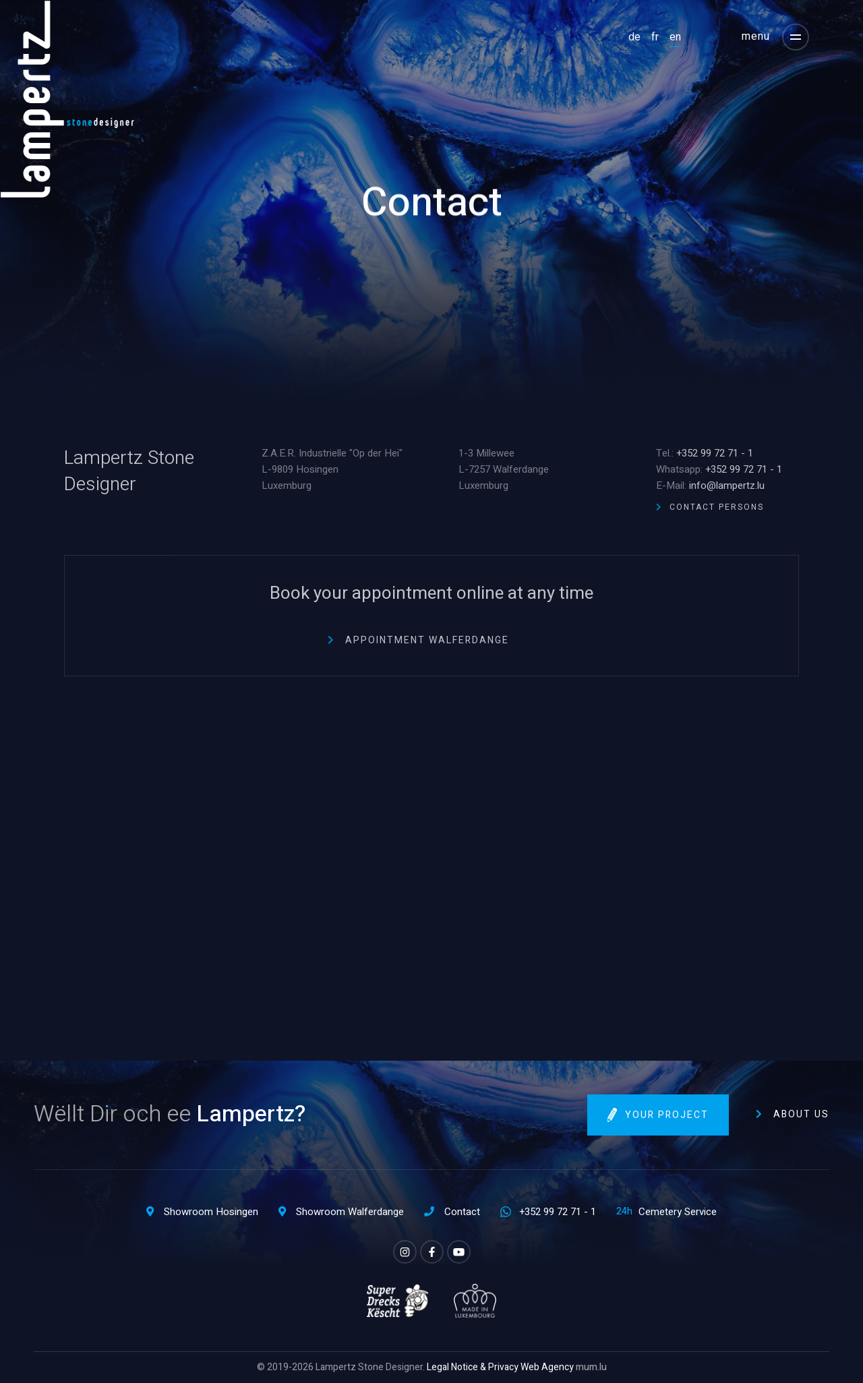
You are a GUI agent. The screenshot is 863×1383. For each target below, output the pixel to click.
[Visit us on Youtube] (459, 1252)
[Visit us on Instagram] (405, 1252)
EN (675, 37)
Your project (667, 1115)
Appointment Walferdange (427, 640)
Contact (462, 1211)
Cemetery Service (677, 1211)
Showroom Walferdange (350, 1211)
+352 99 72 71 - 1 (714, 453)
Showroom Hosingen (211, 1211)
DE (634, 37)
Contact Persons (716, 507)
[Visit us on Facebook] (432, 1252)
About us (801, 1114)
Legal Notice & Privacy (472, 1367)
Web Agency (547, 1367)
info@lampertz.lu (727, 485)
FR (655, 37)
